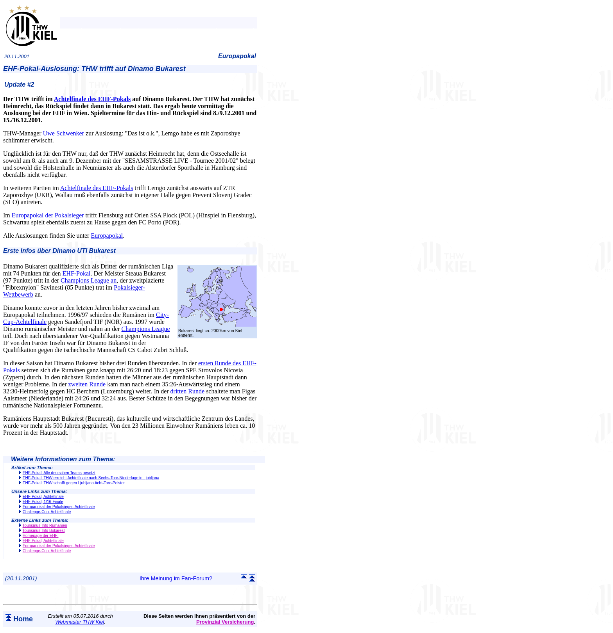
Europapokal (107, 235)
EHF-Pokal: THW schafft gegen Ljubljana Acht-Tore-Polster (74, 483)
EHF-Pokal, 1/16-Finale (43, 502)
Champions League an (89, 280)
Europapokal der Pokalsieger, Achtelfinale (59, 507)
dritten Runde (187, 391)
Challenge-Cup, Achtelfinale (47, 512)
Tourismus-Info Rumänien (45, 525)
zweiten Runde (87, 384)
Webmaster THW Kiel (79, 622)
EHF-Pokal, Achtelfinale (43, 496)
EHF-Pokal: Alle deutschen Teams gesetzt (59, 473)
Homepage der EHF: (41, 535)
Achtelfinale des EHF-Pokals (92, 99)
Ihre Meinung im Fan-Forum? (176, 578)
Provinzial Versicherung (225, 622)
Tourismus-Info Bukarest (44, 530)
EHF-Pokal (77, 273)
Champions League (146, 328)
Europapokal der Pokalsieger (48, 215)
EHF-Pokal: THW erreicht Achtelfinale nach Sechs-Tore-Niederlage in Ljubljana (91, 478)
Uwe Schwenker (63, 133)
